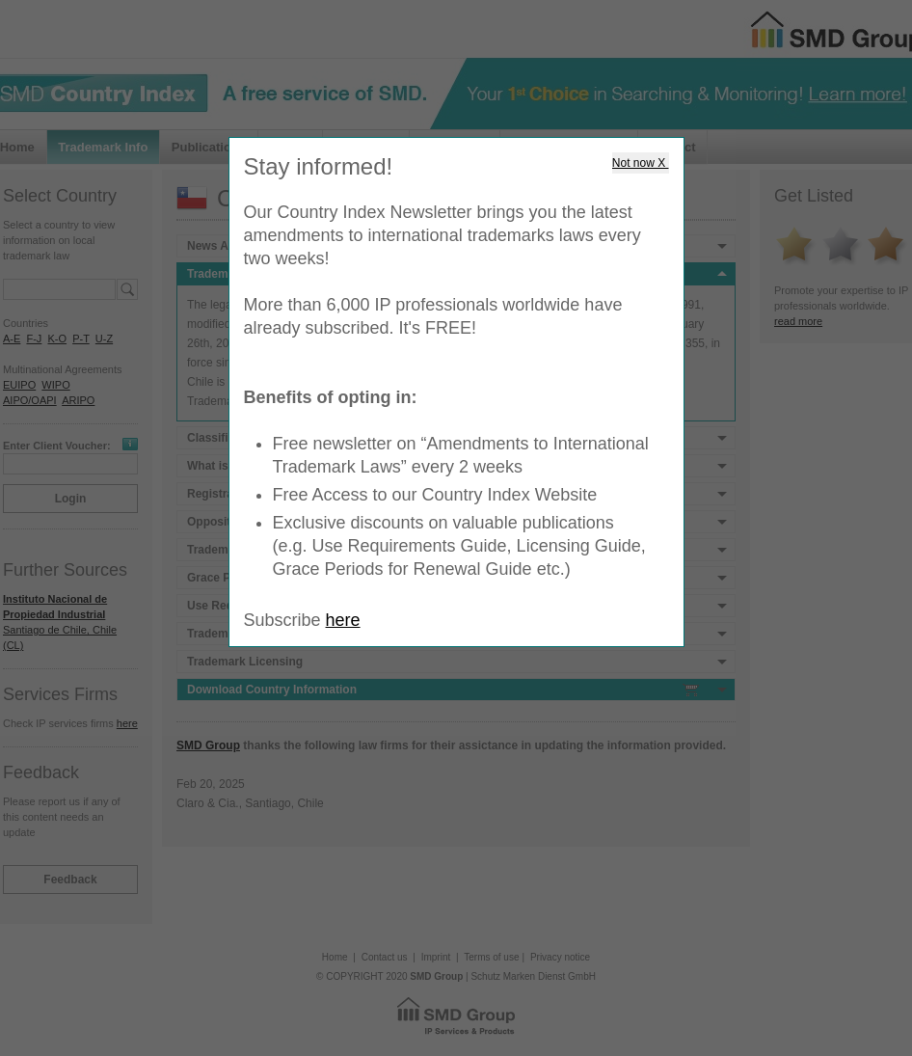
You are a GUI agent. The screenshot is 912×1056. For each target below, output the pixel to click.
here (343, 620)
